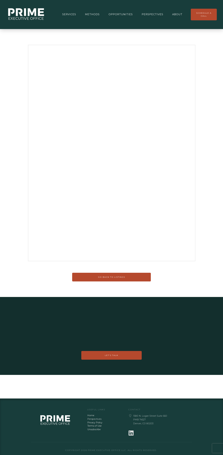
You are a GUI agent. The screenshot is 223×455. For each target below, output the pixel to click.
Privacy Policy (94, 422)
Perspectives (94, 419)
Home (90, 415)
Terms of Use (94, 425)
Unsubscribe (94, 429)
